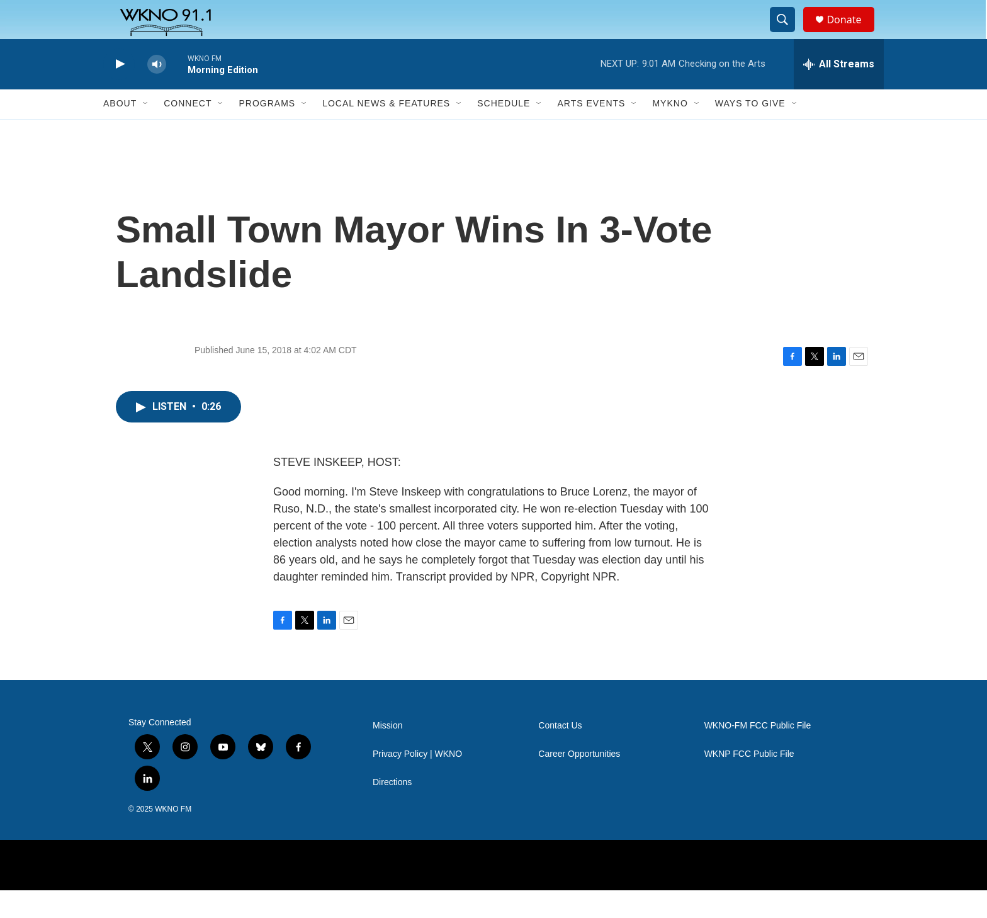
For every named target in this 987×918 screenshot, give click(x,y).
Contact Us (560, 753)
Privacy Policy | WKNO (417, 781)
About (120, 131)
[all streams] (839, 91)
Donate (851, 33)
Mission (387, 753)
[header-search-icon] (788, 33)
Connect (188, 131)
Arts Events (591, 131)
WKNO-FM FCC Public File (757, 753)
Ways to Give (750, 131)
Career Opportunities (579, 781)
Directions (392, 810)
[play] (119, 91)
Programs (267, 131)
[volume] (156, 91)
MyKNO (669, 131)
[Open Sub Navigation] (146, 131)
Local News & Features (386, 131)
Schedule (503, 131)
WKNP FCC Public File (749, 781)
